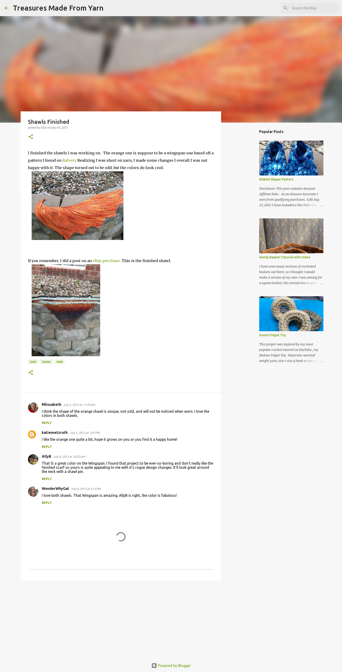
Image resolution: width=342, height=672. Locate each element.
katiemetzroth (55, 432)
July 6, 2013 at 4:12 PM (86, 488)
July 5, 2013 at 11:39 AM (79, 404)
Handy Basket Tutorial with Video (284, 257)
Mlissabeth (51, 404)
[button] (30, 137)
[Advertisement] (121, 619)
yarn (59, 361)
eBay (33, 361)
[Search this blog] (314, 8)
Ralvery (68, 160)
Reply (47, 423)
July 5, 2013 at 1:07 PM (85, 432)
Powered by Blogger (171, 666)
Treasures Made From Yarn (58, 8)
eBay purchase (106, 260)
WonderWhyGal (55, 488)
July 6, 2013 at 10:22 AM (69, 456)
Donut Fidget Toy (272, 335)
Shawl (46, 361)
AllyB (46, 456)
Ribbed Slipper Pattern (276, 179)
